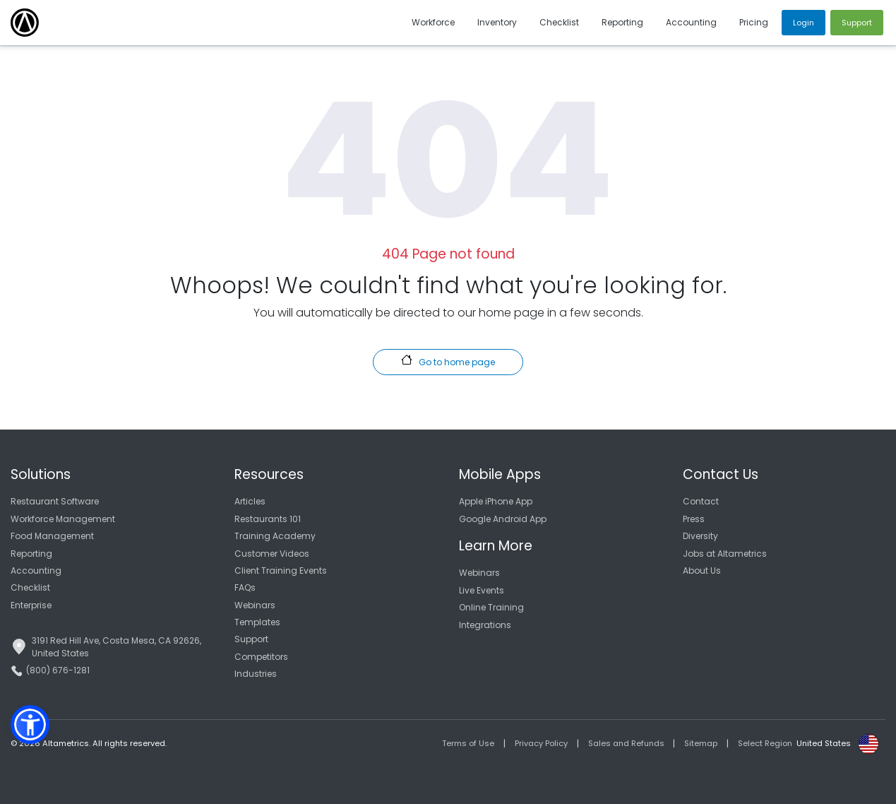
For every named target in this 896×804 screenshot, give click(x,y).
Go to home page (448, 361)
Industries (255, 674)
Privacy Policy (541, 743)
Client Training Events (280, 570)
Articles (249, 501)
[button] (30, 724)
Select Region (765, 743)
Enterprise (31, 605)
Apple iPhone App (495, 501)
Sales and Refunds (626, 743)
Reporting (31, 554)
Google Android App (502, 519)
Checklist (30, 587)
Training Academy (275, 536)
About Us (702, 570)
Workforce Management (63, 519)
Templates (257, 622)
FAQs (245, 587)
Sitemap (700, 743)
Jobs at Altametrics (725, 554)
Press (694, 519)
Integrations (485, 625)
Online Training (491, 607)
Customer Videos (271, 554)
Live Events (481, 590)
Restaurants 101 (267, 519)
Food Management (52, 536)
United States (823, 743)
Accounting (36, 570)
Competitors (261, 657)
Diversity (700, 536)
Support (251, 639)
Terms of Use (468, 743)
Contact (701, 501)
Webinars (254, 605)
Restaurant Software (55, 501)
